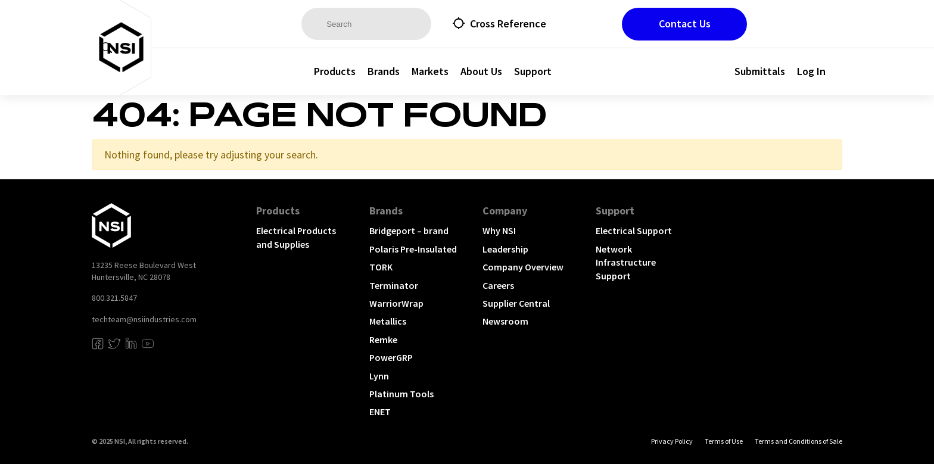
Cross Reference (508, 23)
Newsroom (505, 321)
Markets (430, 71)
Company (504, 210)
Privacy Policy (672, 441)
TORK (381, 267)
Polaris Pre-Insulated (413, 249)
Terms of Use (724, 441)
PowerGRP (391, 357)
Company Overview (522, 267)
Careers (498, 285)
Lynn (379, 376)
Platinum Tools (401, 394)
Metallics (387, 321)
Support (533, 71)
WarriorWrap (396, 303)
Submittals (759, 71)
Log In (811, 71)
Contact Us (685, 23)
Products (335, 71)
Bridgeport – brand (409, 230)
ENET (380, 412)
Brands (384, 71)
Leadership (505, 249)
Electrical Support (634, 230)
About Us (481, 71)
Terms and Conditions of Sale (798, 441)
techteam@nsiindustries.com (144, 319)
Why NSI (499, 230)
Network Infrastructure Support (626, 262)
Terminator (393, 285)
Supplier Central (516, 303)
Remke (383, 339)
